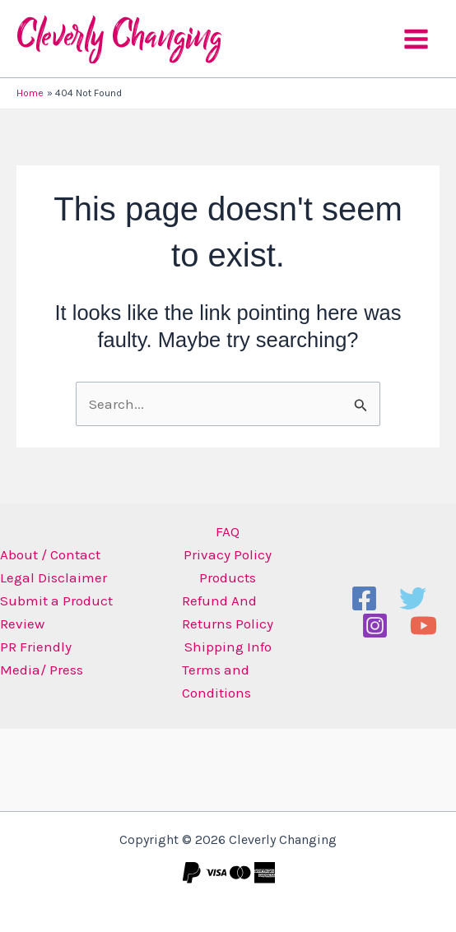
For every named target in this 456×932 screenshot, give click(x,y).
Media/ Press (41, 669)
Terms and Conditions (216, 681)
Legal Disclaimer (53, 577)
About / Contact (50, 554)
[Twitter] (412, 598)
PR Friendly (36, 646)
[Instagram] (375, 625)
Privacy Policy (228, 554)
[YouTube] (423, 625)
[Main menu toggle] (416, 39)
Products (227, 577)
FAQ (228, 531)
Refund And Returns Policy (227, 612)
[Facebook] (364, 598)
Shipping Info (228, 646)
